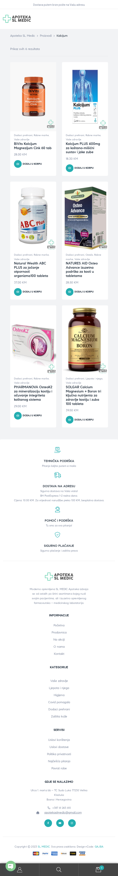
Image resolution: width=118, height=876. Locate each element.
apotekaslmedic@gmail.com (63, 812)
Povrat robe (59, 768)
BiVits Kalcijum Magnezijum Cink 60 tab (33, 146)
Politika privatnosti (59, 754)
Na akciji (59, 639)
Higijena (59, 695)
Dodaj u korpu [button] (32, 163)
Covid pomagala (59, 702)
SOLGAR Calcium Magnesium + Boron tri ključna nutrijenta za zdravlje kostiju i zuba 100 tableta (83, 395)
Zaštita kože (59, 716)
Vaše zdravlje (21, 139)
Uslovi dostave (59, 747)
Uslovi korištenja (59, 740)
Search (59, 870)
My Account (19, 870)
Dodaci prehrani (23, 135)
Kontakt (59, 654)
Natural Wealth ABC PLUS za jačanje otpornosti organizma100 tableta (31, 269)
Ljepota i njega (94, 378)
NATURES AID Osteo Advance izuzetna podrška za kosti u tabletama (82, 269)
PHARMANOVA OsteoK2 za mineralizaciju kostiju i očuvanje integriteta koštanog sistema (33, 393)
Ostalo (89, 254)
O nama (59, 646)
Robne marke (41, 135)
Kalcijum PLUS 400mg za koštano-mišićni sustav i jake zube (83, 148)
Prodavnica (59, 632)
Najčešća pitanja (59, 761)
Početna (59, 625)
